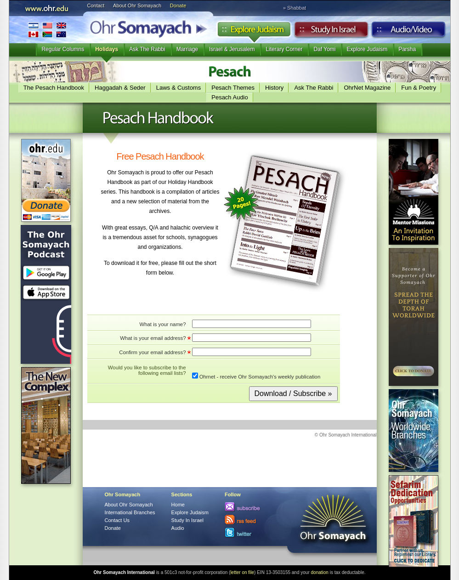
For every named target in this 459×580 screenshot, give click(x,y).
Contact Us (117, 520)
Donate (178, 5)
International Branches (47, 30)
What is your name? (162, 324)
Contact (96, 5)
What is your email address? (153, 338)
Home (178, 504)
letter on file (242, 572)
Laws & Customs (178, 87)
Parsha (407, 49)
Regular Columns (62, 49)
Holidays (106, 49)
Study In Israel (187, 520)
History (274, 87)
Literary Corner (284, 49)
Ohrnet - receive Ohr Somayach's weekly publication (256, 376)
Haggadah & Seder (120, 87)
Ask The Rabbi (147, 49)
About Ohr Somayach (137, 5)
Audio (409, 31)
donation (320, 572)
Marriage (187, 49)
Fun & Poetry (418, 87)
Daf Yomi (324, 49)
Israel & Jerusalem (232, 49)
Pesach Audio (229, 97)
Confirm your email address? (152, 352)
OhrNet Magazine (367, 87)
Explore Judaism (254, 31)
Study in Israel (331, 31)
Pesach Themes (233, 87)
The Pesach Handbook (53, 87)
